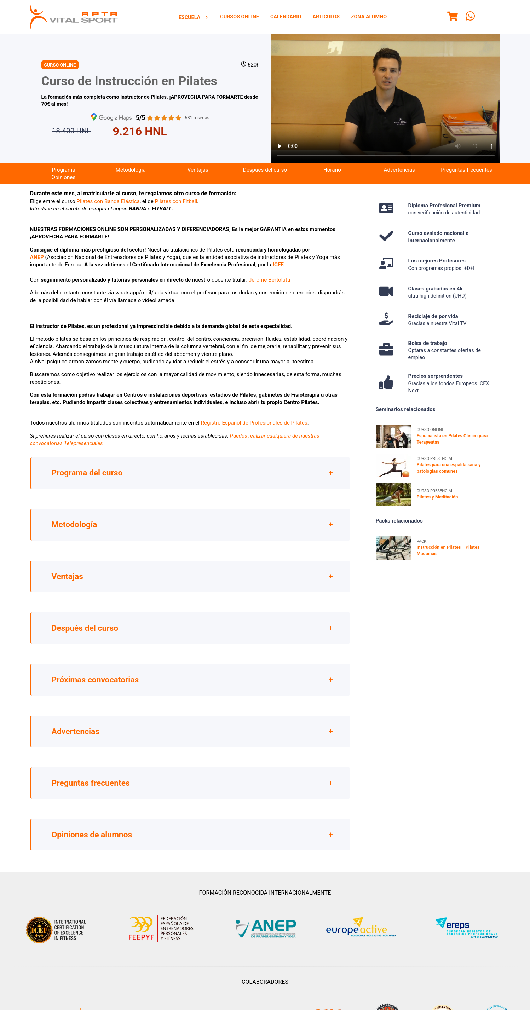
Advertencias (399, 170)
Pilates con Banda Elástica (108, 201)
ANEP (37, 257)
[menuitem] (194, 17)
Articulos (326, 17)
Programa (63, 170)
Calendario (285, 17)
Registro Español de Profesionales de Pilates (254, 423)
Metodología (131, 170)
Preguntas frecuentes (466, 170)
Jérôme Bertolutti (269, 280)
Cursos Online (239, 17)
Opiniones (64, 177)
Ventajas (198, 170)
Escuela (194, 18)
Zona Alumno (369, 17)
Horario (332, 170)
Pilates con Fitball (176, 201)
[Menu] (452, 17)
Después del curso (265, 170)
